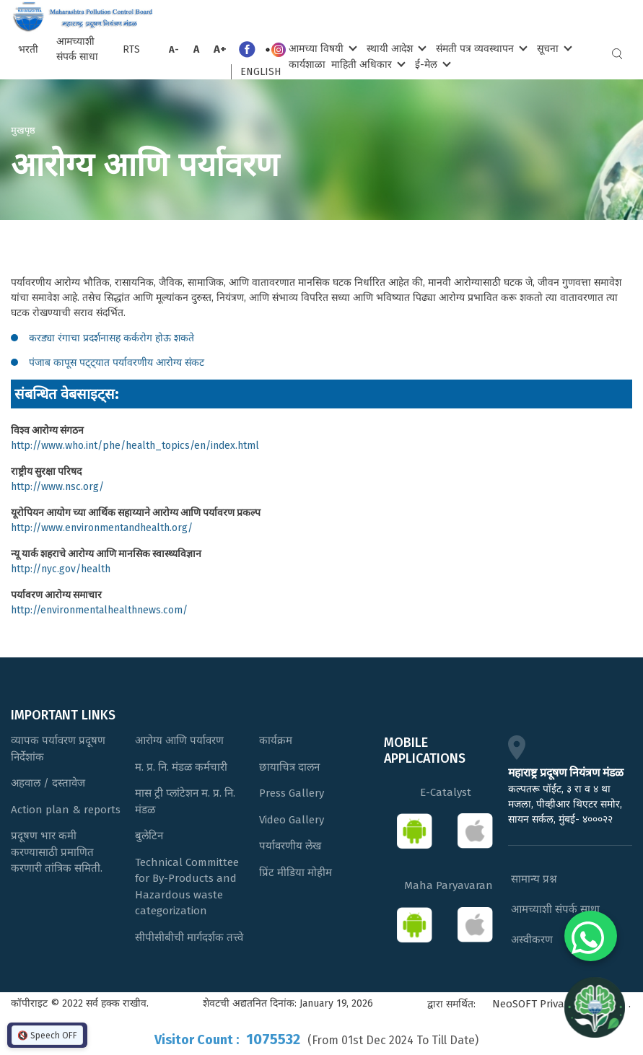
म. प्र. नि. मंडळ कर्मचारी (181, 767)
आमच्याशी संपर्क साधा (77, 49)
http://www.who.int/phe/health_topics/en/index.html (135, 445)
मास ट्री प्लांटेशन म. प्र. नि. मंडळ (185, 801)
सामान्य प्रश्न (534, 878)
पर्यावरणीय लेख (290, 845)
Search (617, 53)
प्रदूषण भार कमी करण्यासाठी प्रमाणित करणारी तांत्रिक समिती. (56, 852)
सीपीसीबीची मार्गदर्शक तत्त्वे (189, 937)
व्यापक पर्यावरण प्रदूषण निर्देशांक (58, 748)
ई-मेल (431, 64)
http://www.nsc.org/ (57, 487)
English (260, 72)
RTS (131, 49)
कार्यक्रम (275, 740)
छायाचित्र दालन (289, 767)
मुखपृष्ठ (23, 130)
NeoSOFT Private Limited (552, 1003)
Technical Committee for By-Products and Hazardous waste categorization (187, 887)
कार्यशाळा (307, 64)
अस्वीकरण (532, 939)
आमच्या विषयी (321, 48)
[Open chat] (594, 1006)
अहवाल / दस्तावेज (48, 782)
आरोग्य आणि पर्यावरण (179, 740)
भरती (28, 49)
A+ (220, 49)
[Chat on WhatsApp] (590, 936)
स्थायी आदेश (395, 48)
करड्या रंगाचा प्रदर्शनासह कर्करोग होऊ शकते (111, 338)
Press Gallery (291, 793)
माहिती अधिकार (367, 64)
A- (174, 49)
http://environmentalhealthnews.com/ (99, 610)
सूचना (553, 48)
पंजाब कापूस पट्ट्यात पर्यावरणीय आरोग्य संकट (116, 362)
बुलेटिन (149, 835)
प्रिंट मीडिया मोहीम (295, 872)
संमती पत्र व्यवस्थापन (480, 48)
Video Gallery (291, 819)
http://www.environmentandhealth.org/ (102, 528)
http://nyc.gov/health (60, 569)
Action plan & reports (66, 809)
